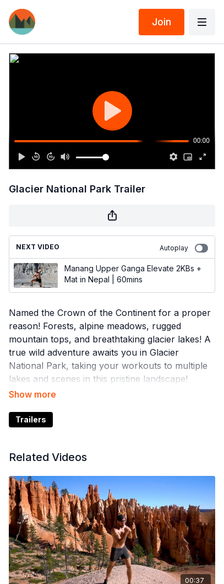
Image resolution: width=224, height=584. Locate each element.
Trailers (30, 419)
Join (161, 22)
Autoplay (184, 248)
